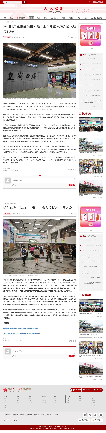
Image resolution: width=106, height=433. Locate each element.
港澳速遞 (93, 406)
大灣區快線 (7, 37)
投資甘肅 (15, 423)
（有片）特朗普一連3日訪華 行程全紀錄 (92, 95)
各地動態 (93, 404)
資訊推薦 (93, 403)
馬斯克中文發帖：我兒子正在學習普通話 (91, 58)
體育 (55, 403)
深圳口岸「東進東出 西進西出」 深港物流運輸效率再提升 (90, 196)
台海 (5, 406)
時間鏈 (94, 55)
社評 (30, 401)
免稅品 (17, 170)
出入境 (18, 342)
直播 (18, 403)
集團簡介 (77, 392)
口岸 (13, 170)
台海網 (56, 417)
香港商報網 (15, 417)
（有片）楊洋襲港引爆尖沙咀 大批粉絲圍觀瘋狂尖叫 (91, 64)
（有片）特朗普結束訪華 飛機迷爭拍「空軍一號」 (91, 80)
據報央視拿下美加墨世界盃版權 (89, 106)
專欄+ (92, 401)
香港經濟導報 (28, 417)
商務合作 (57, 429)
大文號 (68, 399)
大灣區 (5, 404)
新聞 (12, 22)
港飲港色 (55, 406)
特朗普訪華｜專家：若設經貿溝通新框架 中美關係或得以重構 (92, 91)
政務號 (68, 401)
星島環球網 (36, 417)
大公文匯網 (6, 22)
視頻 (18, 399)
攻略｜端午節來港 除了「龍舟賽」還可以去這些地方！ (22, 335)
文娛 (55, 399)
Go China (44, 399)
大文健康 (93, 408)
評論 (71, 185)
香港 (16, 204)
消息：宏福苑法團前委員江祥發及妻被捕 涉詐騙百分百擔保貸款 (92, 75)
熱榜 (84, 55)
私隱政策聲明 (42, 429)
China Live (44, 403)
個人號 (68, 403)
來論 (30, 403)
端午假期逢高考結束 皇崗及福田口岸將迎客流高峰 (20, 330)
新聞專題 (80, 401)
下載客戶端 (98, 2)
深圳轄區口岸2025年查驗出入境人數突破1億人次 (90, 132)
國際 (5, 408)
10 (80, 106)
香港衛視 (22, 417)
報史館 (99, 392)
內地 (16, 22)
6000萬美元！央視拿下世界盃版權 (90, 85)
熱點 (18, 401)
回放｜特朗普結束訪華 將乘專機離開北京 (91, 70)
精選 (18, 404)
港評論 (30, 404)
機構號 (68, 404)
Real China (44, 404)
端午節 (9, 342)
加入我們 (64, 429)
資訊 (92, 399)
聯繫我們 (50, 429)
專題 (80, 399)
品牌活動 (88, 392)
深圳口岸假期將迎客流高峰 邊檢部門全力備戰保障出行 (90, 175)
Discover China (45, 401)
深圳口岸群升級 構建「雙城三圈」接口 (89, 153)
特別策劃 (80, 403)
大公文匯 (53, 10)
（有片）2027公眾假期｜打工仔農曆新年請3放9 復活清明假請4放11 (91, 102)
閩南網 (52, 417)
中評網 (42, 417)
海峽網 (47, 417)
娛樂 (55, 404)
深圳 (9, 170)
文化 (55, 401)
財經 (5, 410)
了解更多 (90, 49)
